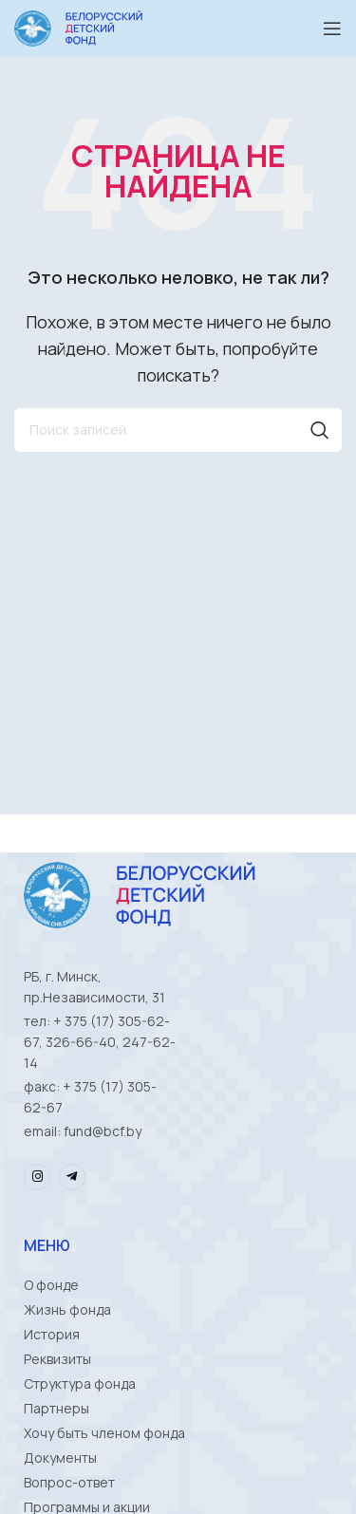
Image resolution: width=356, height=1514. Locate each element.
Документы (60, 1458)
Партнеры (56, 1408)
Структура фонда (80, 1383)
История (52, 1334)
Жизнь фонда (67, 1309)
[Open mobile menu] (332, 28)
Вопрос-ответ (69, 1482)
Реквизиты (57, 1359)
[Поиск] (178, 430)
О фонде (51, 1285)
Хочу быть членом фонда (104, 1433)
